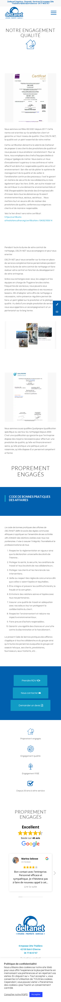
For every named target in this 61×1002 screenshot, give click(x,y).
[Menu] (51, 12)
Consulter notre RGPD (16, 994)
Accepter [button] (36, 994)
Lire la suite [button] (30, 886)
